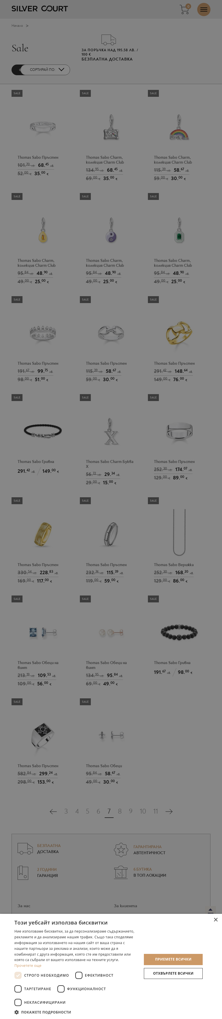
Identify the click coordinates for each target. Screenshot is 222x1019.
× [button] (215, 920)
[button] (76, 1012)
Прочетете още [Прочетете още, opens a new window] (28, 965)
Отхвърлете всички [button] (173, 973)
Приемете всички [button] (173, 959)
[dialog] (111, 509)
